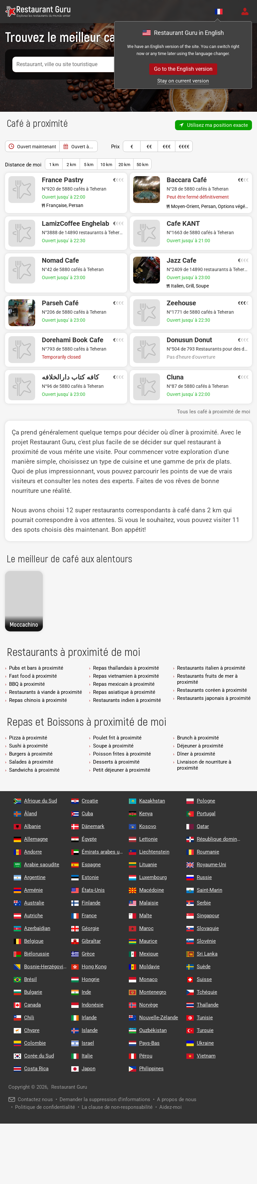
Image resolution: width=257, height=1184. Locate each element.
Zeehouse (181, 303)
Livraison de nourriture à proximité (204, 765)
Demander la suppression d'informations (105, 1099)
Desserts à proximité (116, 762)
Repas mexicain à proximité (124, 684)
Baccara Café (187, 180)
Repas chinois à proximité (38, 700)
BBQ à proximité (27, 684)
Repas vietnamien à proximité (126, 676)
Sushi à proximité (28, 746)
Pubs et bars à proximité (36, 668)
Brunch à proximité (198, 738)
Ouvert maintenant (32, 145)
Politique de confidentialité (45, 1107)
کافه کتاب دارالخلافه (70, 377)
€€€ (166, 145)
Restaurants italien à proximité (211, 668)
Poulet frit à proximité (117, 738)
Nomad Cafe (60, 260)
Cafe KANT (183, 223)
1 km (54, 164)
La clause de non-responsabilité (117, 1107)
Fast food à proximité (33, 676)
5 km (88, 164)
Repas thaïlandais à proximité (126, 668)
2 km (71, 164)
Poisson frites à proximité (122, 754)
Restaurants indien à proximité (127, 700)
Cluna (175, 377)
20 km (124, 164)
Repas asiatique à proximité (124, 692)
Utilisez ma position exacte (217, 125)
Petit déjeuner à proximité (121, 770)
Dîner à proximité (196, 754)
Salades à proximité (31, 762)
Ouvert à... (82, 146)
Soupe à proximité (113, 746)
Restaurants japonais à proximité (214, 698)
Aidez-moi (170, 1107)
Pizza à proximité (28, 738)
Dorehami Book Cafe (72, 340)
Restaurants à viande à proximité (45, 692)
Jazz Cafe (181, 260)
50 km (142, 164)
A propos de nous (176, 1099)
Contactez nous (35, 1099)
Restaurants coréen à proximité (212, 690)
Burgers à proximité (31, 754)
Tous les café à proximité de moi (213, 412)
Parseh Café (60, 303)
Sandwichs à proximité (34, 770)
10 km (106, 164)
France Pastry (62, 180)
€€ (149, 145)
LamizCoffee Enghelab (75, 223)
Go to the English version (183, 69)
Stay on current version (183, 81)
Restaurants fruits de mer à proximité (207, 679)
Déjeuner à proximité (200, 746)
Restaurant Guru (69, 1087)
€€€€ (184, 145)
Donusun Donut (189, 340)
